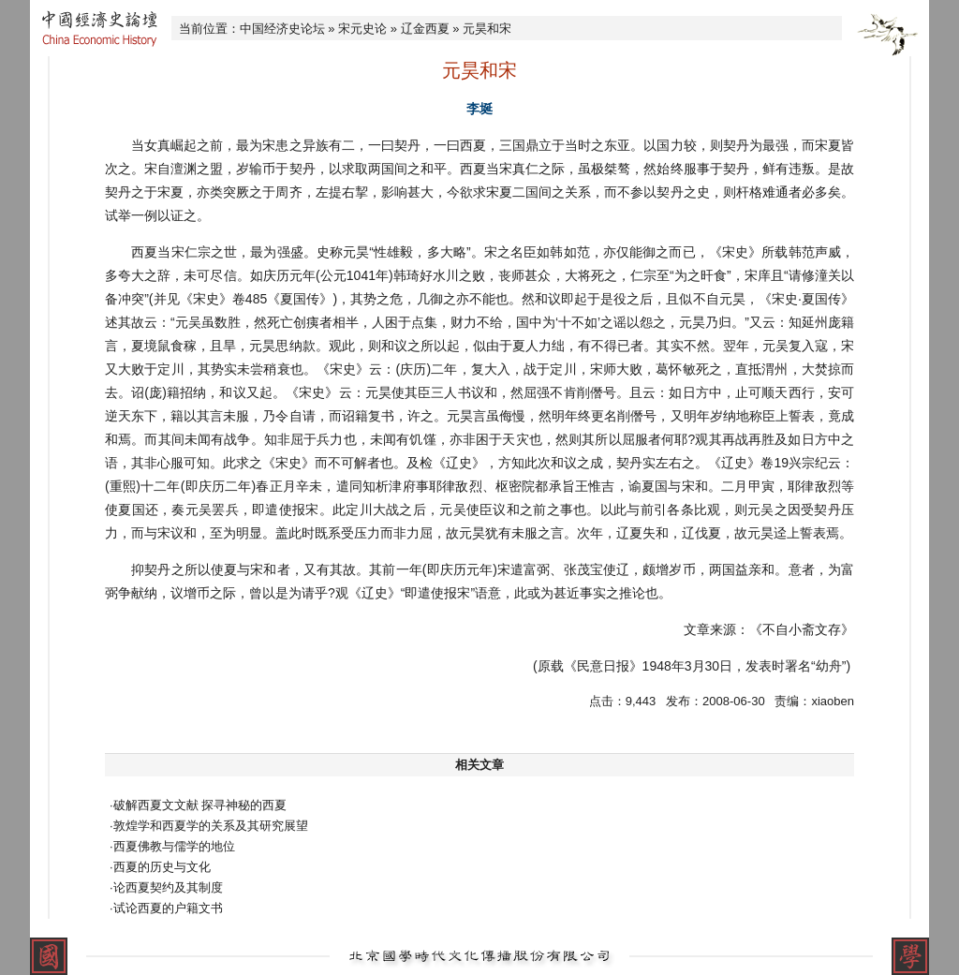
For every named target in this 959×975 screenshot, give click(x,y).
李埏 (479, 108)
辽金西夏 (425, 29)
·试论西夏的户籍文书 (166, 908)
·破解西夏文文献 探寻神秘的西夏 (198, 805)
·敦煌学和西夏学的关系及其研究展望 (209, 826)
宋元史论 (362, 29)
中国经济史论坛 (282, 29)
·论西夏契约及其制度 (166, 887)
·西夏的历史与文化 (160, 867)
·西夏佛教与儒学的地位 (172, 846)
